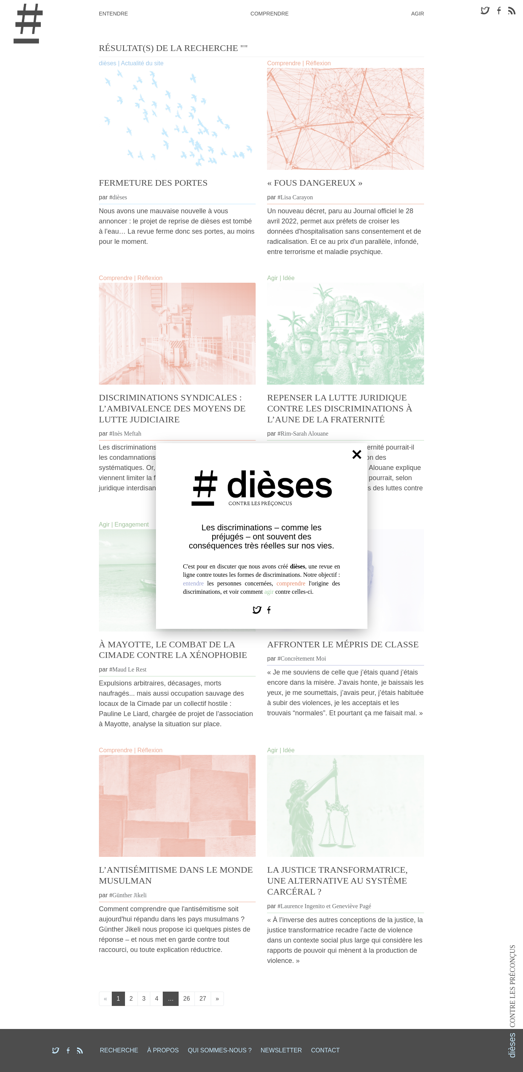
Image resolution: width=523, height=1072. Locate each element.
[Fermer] (356, 454)
